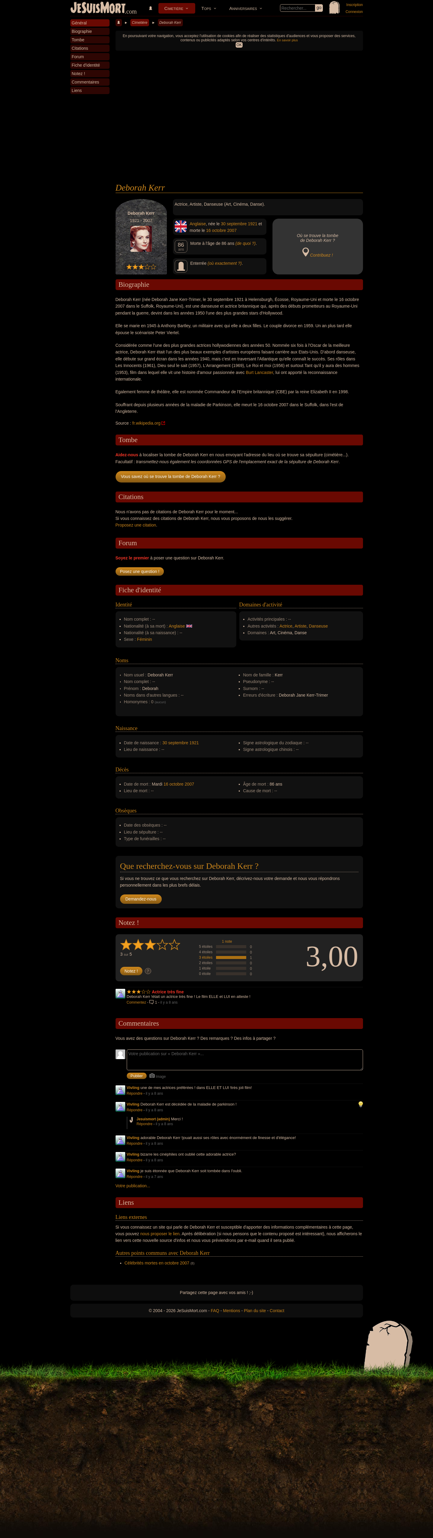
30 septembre (234, 223)
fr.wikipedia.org (146, 423)
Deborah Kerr (170, 23)
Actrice (285, 626)
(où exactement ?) (225, 263)
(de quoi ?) (245, 243)
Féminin (144, 639)
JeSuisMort (98, 8)
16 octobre (216, 230)
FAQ (215, 1310)
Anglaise (198, 223)
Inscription (354, 5)
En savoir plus (287, 40)
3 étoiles (206, 957)
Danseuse (318, 626)
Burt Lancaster (259, 372)
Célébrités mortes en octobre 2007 (157, 1263)
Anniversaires (243, 8)
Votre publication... (133, 1185)
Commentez (136, 1002)
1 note (227, 941)
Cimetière (173, 8)
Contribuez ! (321, 255)
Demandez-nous (141, 899)
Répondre (135, 1093)
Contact (277, 1310)
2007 (232, 230)
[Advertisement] (239, 137)
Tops (206, 8)
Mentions (231, 1310)
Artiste (301, 626)
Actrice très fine (168, 991)
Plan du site (255, 1310)
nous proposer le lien (160, 1233)
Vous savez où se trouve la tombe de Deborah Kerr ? (170, 476)
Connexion (354, 12)
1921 (252, 223)
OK (239, 45)
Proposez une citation (136, 525)
